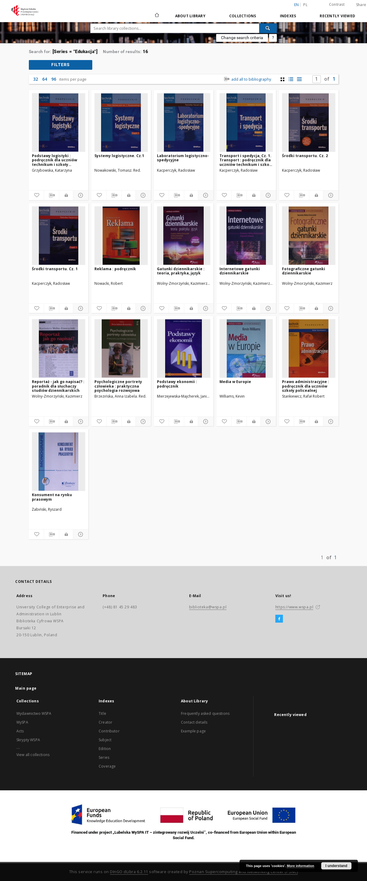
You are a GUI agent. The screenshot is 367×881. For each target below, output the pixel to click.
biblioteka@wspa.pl (208, 607)
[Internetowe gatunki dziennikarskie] (246, 236)
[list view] (299, 79)
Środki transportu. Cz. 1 (55, 268)
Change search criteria (242, 37)
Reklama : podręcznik (115, 268)
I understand (336, 866)
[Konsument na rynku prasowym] (58, 461)
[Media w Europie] (246, 348)
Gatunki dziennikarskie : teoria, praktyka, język (181, 271)
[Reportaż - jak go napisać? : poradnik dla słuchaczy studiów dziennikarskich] (58, 348)
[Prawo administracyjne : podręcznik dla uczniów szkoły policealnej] (308, 348)
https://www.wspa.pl (294, 607)
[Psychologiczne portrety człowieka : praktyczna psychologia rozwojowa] (121, 348)
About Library (190, 15)
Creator (105, 722)
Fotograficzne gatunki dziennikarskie (303, 271)
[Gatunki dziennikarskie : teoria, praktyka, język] (183, 236)
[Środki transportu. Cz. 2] (308, 122)
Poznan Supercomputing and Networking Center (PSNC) (243, 871)
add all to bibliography (247, 79)
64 (44, 79)
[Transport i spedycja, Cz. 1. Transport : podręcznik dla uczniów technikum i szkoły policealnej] (246, 122)
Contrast (337, 4)
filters (60, 64)
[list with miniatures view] (291, 79)
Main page (26, 688)
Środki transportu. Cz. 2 (305, 155)
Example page (193, 731)
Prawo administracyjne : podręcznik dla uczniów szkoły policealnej (305, 386)
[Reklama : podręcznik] (121, 236)
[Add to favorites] (36, 195)
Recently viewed (337, 15)
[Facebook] (279, 619)
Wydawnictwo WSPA (33, 713)
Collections (242, 15)
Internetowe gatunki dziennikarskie (239, 271)
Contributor (109, 731)
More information (300, 866)
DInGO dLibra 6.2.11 (129, 871)
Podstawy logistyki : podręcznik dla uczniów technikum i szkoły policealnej (54, 160)
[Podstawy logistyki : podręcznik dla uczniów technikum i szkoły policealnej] (58, 122)
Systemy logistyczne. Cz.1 (119, 155)
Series (104, 757)
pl (305, 5)
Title (102, 713)
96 (53, 79)
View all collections (32, 754)
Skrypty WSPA (28, 739)
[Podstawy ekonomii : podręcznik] (183, 348)
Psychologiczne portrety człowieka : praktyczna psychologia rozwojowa (118, 386)
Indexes (288, 15)
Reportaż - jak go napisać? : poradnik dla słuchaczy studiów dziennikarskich (58, 386)
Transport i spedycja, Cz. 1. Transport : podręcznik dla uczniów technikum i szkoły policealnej (246, 160)
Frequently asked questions (205, 713)
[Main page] (156, 15)
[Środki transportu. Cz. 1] (58, 236)
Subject (105, 739)
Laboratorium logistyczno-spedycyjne (183, 158)
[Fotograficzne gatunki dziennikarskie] (308, 236)
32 (35, 79)
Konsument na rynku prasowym (52, 497)
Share (361, 4)
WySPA (22, 722)
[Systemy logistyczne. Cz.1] (121, 122)
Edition (105, 748)
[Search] (268, 28)
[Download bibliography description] (51, 195)
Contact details (194, 722)
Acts (20, 731)
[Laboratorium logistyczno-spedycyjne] (183, 122)
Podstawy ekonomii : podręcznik (177, 383)
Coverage (107, 766)
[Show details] (79, 195)
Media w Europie (235, 381)
